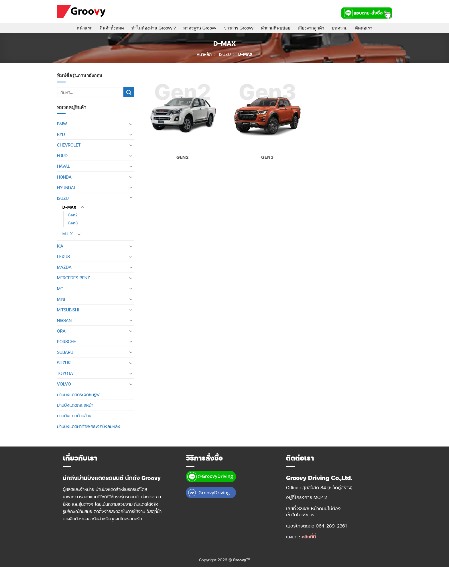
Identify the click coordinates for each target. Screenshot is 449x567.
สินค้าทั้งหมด (112, 27)
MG (60, 288)
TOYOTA (65, 373)
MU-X (67, 233)
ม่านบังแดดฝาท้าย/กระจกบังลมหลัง (88, 426)
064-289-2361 (331, 525)
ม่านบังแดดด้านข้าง (74, 415)
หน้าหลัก (204, 54)
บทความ (340, 27)
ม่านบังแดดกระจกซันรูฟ (78, 394)
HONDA (64, 177)
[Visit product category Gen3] (267, 119)
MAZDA (64, 267)
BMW (62, 123)
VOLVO (64, 384)
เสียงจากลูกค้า (311, 27)
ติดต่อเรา (363, 27)
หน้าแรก (84, 27)
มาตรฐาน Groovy (199, 27)
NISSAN (64, 320)
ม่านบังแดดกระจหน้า (75, 405)
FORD (62, 155)
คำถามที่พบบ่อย (275, 27)
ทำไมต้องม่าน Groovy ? (153, 27)
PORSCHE (66, 341)
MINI (61, 299)
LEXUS (63, 256)
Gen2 (73, 215)
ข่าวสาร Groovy (238, 27)
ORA (61, 331)
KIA (60, 246)
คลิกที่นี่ (309, 536)
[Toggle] (130, 123)
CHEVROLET (68, 145)
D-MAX (69, 207)
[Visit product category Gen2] (182, 119)
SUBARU (65, 352)
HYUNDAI (66, 187)
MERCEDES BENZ (73, 277)
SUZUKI (64, 362)
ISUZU (225, 54)
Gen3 (73, 223)
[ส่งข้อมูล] (128, 92)
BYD (61, 134)
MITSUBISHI (68, 310)
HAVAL (63, 166)
